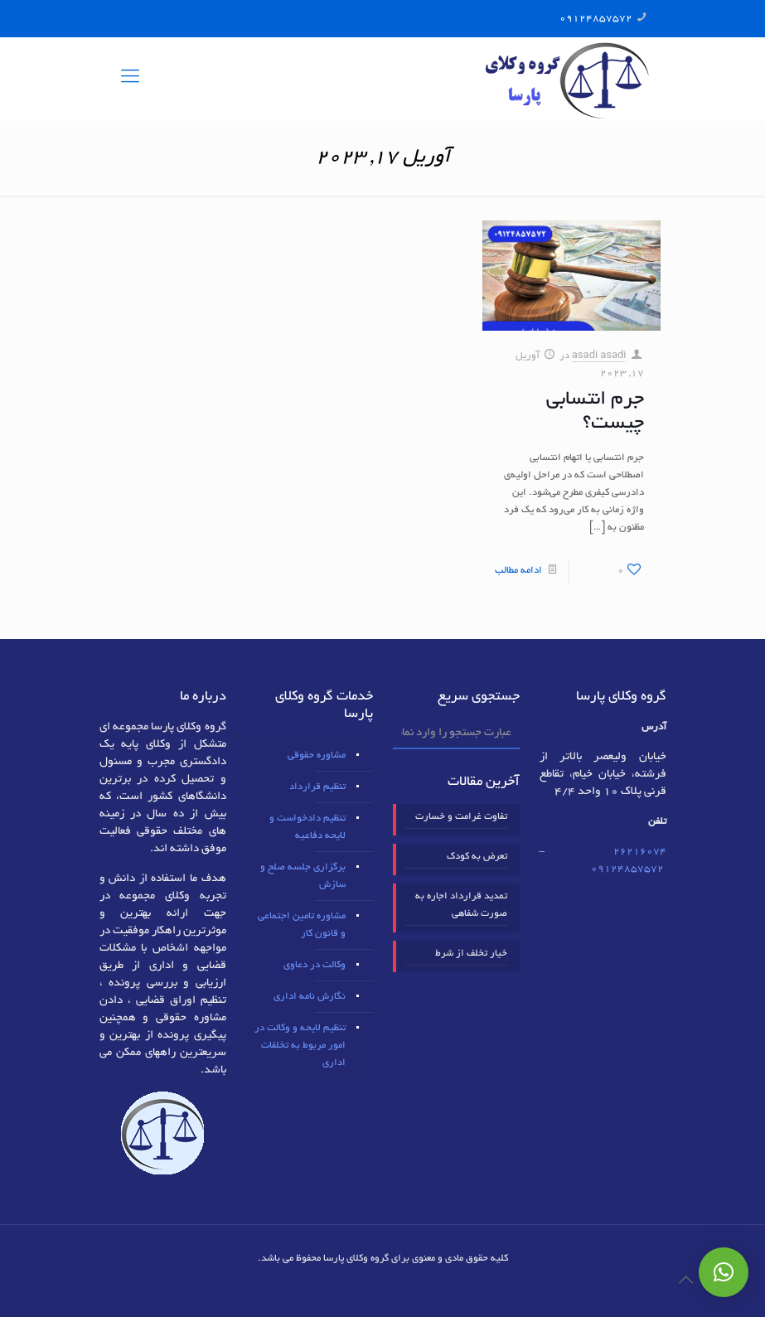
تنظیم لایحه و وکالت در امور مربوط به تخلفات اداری (300, 1045)
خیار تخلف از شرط (471, 953)
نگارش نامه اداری (310, 996)
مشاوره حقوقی (317, 755)
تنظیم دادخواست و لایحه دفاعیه (307, 827)
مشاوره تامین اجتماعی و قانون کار (302, 925)
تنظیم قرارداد (317, 787)
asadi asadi (599, 356)
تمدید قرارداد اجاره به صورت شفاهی (461, 905)
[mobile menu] (130, 79)
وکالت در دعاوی (314, 965)
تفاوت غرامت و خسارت (461, 816)
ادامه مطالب (518, 570)
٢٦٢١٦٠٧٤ (639, 851)
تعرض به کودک (477, 856)
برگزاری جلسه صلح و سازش (303, 876)
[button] (723, 1272)
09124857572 (595, 18)
